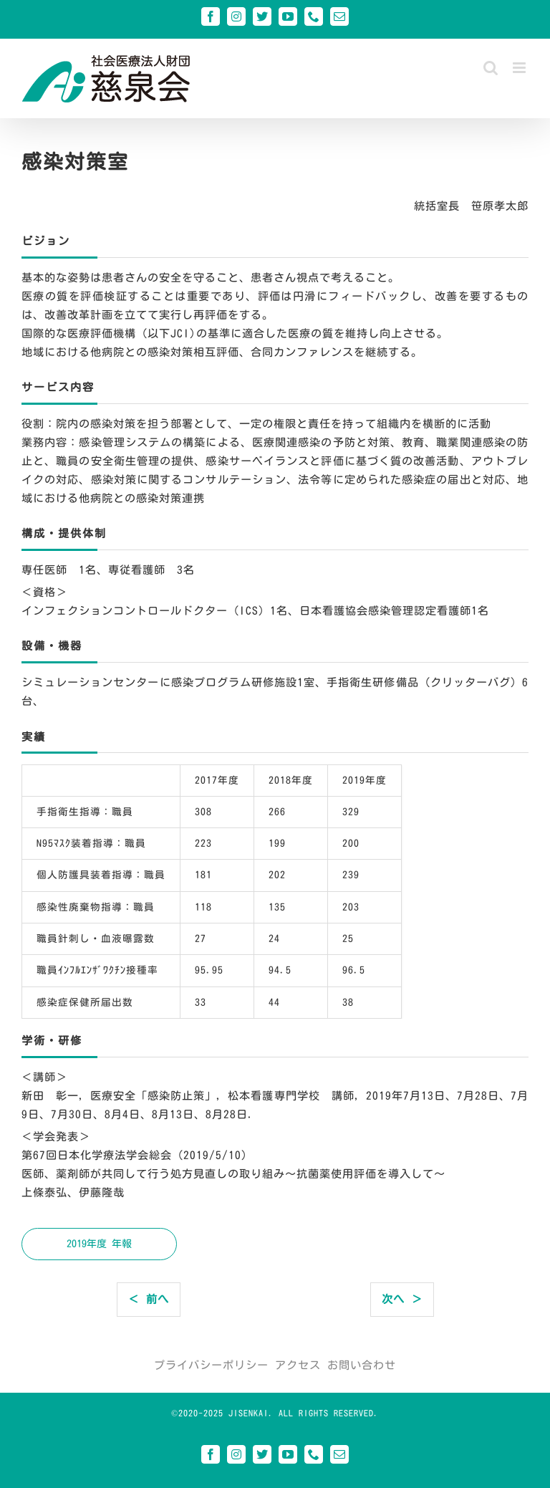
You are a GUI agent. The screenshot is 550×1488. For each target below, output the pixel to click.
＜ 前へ (148, 1299)
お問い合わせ (361, 1365)
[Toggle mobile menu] (521, 67)
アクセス (298, 1365)
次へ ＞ (402, 1299)
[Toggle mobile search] (490, 67)
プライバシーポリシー (211, 1365)
